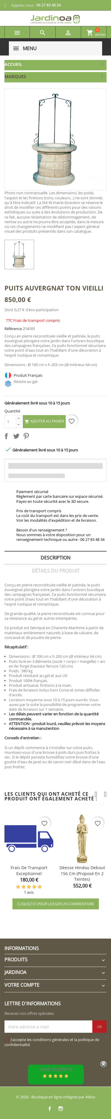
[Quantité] (10, 421)
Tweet (17, 437)
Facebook (50, 1108)
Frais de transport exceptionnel (29, 870)
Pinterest (27, 437)
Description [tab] (55, 557)
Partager (7, 437)
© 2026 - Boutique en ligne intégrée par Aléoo (55, 1096)
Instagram (61, 1108)
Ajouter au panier (44, 421)
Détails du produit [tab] (56, 570)
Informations (21, 948)
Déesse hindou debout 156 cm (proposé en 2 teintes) (82, 873)
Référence (13, 328)
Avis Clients (56, 1069)
